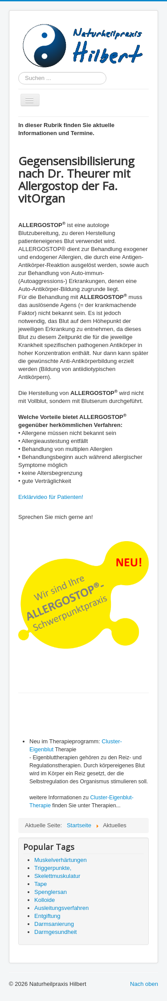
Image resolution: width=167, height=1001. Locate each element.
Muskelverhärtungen (60, 860)
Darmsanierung (54, 924)
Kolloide (44, 900)
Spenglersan (50, 892)
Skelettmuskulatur (57, 876)
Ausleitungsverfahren (61, 908)
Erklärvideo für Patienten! (51, 497)
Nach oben (144, 984)
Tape (40, 884)
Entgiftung (47, 916)
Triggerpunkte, (52, 868)
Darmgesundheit (55, 932)
